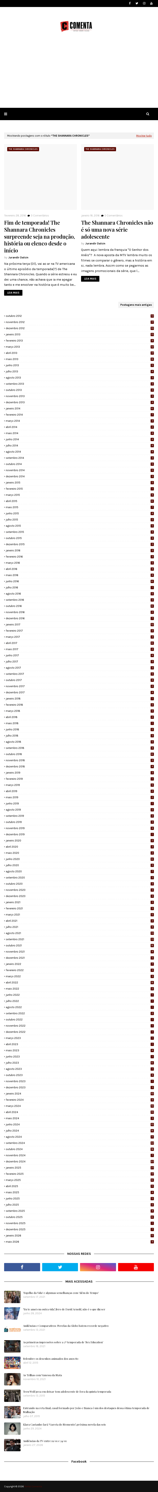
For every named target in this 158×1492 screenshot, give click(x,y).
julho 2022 (80, 1001)
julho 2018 (80, 735)
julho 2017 (80, 661)
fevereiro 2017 (80, 630)
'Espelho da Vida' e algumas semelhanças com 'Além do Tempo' (61, 1292)
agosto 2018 (80, 741)
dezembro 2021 (80, 957)
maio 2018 (80, 723)
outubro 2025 (80, 1217)
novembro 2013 (80, 396)
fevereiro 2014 (80, 414)
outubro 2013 (80, 390)
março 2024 (80, 1105)
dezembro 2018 (80, 766)
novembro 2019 (80, 828)
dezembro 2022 (80, 1031)
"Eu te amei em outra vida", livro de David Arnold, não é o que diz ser (64, 1309)
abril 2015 (80, 501)
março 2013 (80, 346)
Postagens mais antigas (136, 304)
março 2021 (80, 914)
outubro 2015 (80, 538)
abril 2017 (80, 643)
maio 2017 (80, 649)
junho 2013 (80, 365)
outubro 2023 (80, 1075)
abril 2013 (80, 352)
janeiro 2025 (80, 1167)
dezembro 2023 (80, 1087)
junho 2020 (80, 859)
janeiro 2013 (80, 334)
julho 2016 (80, 587)
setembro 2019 (80, 815)
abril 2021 (80, 920)
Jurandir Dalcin (18, 257)
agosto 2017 (80, 667)
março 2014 (80, 420)
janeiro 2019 (80, 772)
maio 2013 (80, 359)
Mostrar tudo (144, 135)
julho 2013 (80, 371)
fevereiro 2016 (80, 556)
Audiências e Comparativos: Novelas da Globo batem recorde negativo (66, 1325)
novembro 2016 (80, 612)
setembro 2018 (80, 747)
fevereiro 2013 (80, 340)
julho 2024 (80, 1130)
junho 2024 (80, 1124)
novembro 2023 (80, 1081)
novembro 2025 (80, 1223)
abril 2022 (80, 982)
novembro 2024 (80, 1155)
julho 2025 (80, 1204)
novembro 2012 (80, 322)
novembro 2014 (80, 470)
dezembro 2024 (80, 1161)
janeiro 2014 (80, 408)
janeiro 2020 (80, 840)
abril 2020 (80, 846)
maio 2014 (80, 433)
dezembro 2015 (80, 544)
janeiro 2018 (80, 698)
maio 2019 (80, 797)
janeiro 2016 (80, 550)
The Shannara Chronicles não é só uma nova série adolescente (117, 229)
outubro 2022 (80, 1019)
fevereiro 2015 (80, 488)
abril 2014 (80, 427)
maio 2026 (80, 1241)
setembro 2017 (80, 673)
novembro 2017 (80, 686)
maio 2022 (80, 988)
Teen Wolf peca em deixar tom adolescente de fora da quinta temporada (67, 1391)
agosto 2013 (80, 377)
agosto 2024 (80, 1136)
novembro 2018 (80, 760)
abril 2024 (80, 1112)
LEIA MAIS (13, 292)
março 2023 (80, 1038)
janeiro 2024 (80, 1093)
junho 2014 (80, 439)
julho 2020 (80, 865)
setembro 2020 (80, 877)
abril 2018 (80, 717)
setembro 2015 (80, 531)
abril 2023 (80, 1044)
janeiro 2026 (80, 1235)
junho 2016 (80, 581)
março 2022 (80, 976)
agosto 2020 (80, 871)
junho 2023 (80, 1056)
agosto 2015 (80, 525)
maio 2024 (80, 1118)
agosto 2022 (80, 1007)
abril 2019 (80, 791)
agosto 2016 (80, 593)
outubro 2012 (80, 315)
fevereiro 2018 (80, 704)
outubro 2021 (80, 945)
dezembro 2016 (80, 618)
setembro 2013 (80, 383)
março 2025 (80, 1180)
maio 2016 (80, 575)
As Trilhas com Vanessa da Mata (42, 1375)
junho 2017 (80, 655)
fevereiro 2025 (80, 1173)
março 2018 (80, 710)
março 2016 (80, 562)
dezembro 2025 (80, 1229)
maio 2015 (80, 507)
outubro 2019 (80, 822)
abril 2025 (80, 1186)
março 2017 (80, 636)
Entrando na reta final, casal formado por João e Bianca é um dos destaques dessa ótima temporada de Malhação (86, 1410)
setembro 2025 (80, 1210)
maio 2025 (80, 1192)
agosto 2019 (80, 809)
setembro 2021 (80, 939)
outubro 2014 (80, 464)
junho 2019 (80, 803)
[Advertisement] (79, 77)
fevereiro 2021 (80, 908)
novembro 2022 (80, 1025)
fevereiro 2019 (80, 778)
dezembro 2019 (80, 834)
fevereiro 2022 (80, 970)
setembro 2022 (80, 1013)
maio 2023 (80, 1050)
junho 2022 (80, 994)
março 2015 (80, 494)
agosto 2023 (80, 1068)
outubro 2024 (80, 1149)
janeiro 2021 (80, 902)
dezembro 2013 (80, 402)
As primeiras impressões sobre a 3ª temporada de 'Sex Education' (63, 1342)
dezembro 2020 (80, 896)
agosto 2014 (80, 451)
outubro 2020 (80, 883)
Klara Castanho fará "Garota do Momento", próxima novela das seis (64, 1424)
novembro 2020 (80, 889)
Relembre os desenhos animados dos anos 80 (50, 1358)
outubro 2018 (80, 754)
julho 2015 (80, 519)
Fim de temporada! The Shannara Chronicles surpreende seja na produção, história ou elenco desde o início (39, 236)
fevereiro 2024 (80, 1099)
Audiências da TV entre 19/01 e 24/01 (45, 1441)
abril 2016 (80, 569)
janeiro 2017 (80, 624)
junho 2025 (80, 1198)
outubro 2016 (80, 606)
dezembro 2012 (80, 328)
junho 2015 (80, 513)
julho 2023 (80, 1062)
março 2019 (80, 785)
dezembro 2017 (80, 692)
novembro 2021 (80, 951)
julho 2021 (80, 926)
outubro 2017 (80, 680)
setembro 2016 (80, 599)
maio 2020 (80, 852)
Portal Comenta (33, 1486)
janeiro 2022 (80, 964)
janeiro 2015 (80, 482)
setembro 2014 (80, 457)
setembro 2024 (80, 1143)
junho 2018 (80, 729)
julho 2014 (80, 445)
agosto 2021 (80, 933)
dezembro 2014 (80, 476)
